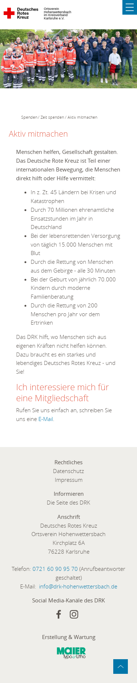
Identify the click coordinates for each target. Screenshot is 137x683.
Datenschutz (68, 471)
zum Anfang (120, 666)
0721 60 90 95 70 (55, 568)
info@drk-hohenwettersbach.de (78, 586)
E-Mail (45, 418)
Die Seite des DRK (68, 502)
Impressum (69, 479)
